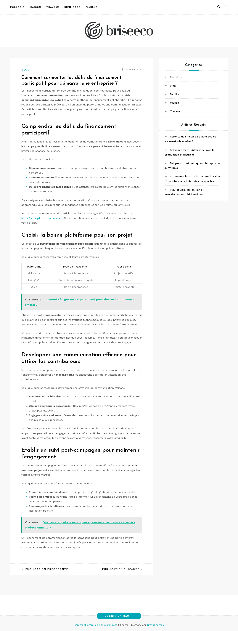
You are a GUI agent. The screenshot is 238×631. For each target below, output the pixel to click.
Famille (91, 6)
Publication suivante (120, 569)
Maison (35, 6)
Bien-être (72, 6)
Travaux (52, 6)
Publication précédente (46, 569)
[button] (218, 6)
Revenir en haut (119, 615)
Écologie (17, 6)
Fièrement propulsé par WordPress (95, 624)
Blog (25, 69)
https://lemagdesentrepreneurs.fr (41, 218)
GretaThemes (155, 624)
